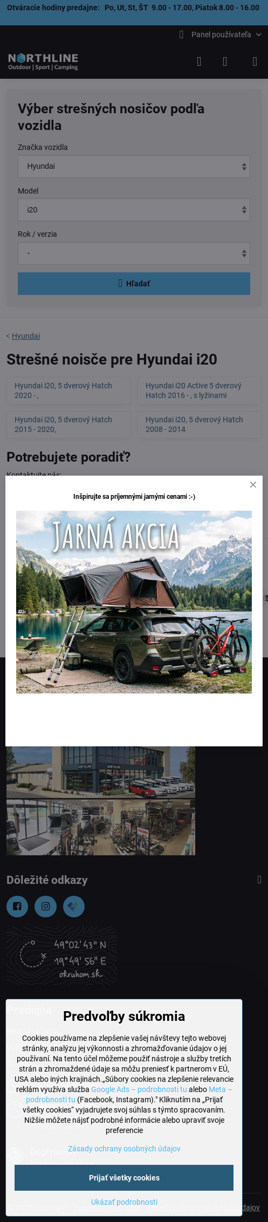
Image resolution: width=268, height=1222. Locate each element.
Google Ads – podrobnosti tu (139, 1089)
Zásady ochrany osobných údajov (124, 1148)
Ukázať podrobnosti (124, 1202)
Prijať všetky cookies (124, 1177)
